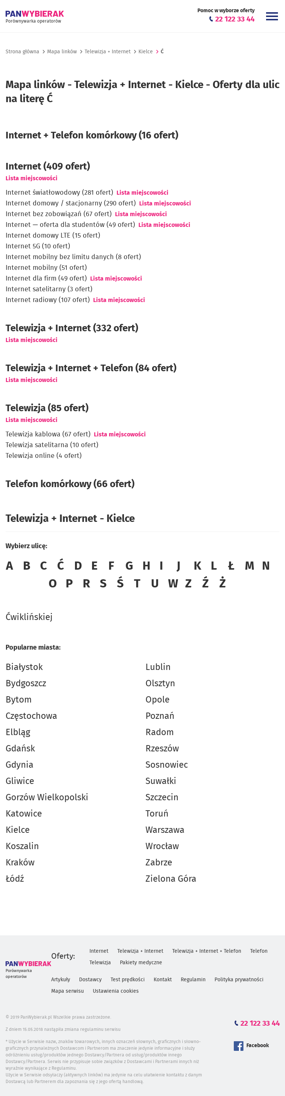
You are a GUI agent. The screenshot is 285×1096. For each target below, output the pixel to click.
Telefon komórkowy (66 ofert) (70, 484)
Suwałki (160, 781)
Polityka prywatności (238, 979)
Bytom (19, 700)
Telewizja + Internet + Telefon (206, 951)
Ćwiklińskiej (29, 617)
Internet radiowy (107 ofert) (48, 300)
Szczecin (161, 797)
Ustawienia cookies (116, 991)
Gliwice (20, 781)
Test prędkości (128, 979)
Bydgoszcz (26, 683)
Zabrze (158, 862)
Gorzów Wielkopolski (47, 797)
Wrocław (162, 846)
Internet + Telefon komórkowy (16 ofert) (92, 135)
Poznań (159, 716)
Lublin (158, 667)
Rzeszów (162, 748)
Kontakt (163, 979)
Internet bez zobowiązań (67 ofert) (59, 214)
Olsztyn (160, 683)
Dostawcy (90, 979)
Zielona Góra (170, 879)
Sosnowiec (166, 765)
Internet (98, 951)
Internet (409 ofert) (48, 166)
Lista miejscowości (32, 178)
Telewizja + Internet (108, 51)
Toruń (156, 814)
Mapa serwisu (67, 991)
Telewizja (100, 962)
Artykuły (60, 979)
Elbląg (18, 732)
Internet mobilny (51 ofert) (46, 268)
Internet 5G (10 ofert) (38, 246)
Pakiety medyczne (141, 962)
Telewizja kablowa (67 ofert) (48, 434)
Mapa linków (62, 51)
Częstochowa (31, 716)
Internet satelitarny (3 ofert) (49, 289)
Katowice (24, 814)
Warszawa (164, 830)
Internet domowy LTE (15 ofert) (53, 235)
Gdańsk (20, 748)
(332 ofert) (72, 328)
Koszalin (22, 846)
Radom (159, 732)
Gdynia (19, 765)
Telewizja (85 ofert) (47, 408)
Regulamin (193, 979)
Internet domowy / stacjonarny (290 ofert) (71, 203)
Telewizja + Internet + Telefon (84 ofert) (91, 368)
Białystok (24, 667)
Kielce (18, 830)
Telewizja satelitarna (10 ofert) (52, 445)
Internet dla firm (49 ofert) (46, 278)
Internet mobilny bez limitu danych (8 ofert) (73, 257)
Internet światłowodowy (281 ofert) (59, 193)
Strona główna (22, 51)
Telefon (259, 951)
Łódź (15, 879)
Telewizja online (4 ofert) (44, 456)
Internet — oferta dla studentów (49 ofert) (70, 225)
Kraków (20, 862)
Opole (157, 700)
